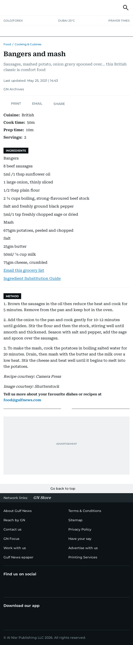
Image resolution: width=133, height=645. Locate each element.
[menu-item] (14, 520)
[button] (7, 7)
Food (7, 44)
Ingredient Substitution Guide (32, 278)
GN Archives (13, 89)
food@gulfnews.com (22, 400)
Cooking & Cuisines (28, 44)
